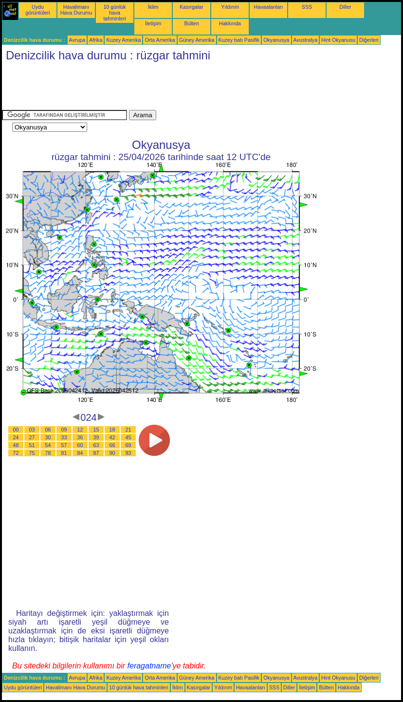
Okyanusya (276, 40)
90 (112, 453)
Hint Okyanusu (338, 40)
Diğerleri (369, 40)
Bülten (191, 23)
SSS (307, 7)
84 (80, 453)
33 (64, 437)
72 (16, 453)
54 (48, 445)
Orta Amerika (160, 40)
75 (32, 453)
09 (64, 429)
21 (128, 429)
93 (128, 453)
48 (16, 445)
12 (80, 429)
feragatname (149, 666)
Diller (345, 7)
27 (32, 437)
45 (128, 437)
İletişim (153, 23)
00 (16, 429)
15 (96, 429)
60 (80, 445)
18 (112, 429)
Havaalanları (268, 7)
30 (48, 437)
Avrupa (77, 40)
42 (112, 437)
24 (16, 437)
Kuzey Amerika (123, 40)
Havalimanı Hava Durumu (76, 10)
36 (80, 437)
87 (96, 453)
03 (32, 429)
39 (96, 437)
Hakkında (230, 23)
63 (96, 445)
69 (128, 445)
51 (32, 445)
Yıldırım (230, 7)
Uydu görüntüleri (37, 10)
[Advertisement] (179, 88)
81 (64, 453)
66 (112, 445)
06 (48, 429)
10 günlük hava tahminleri (114, 12)
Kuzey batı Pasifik (239, 40)
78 (48, 453)
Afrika (95, 40)
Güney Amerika (197, 40)
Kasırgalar (191, 7)
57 (64, 445)
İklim (153, 7)
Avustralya (305, 40)
